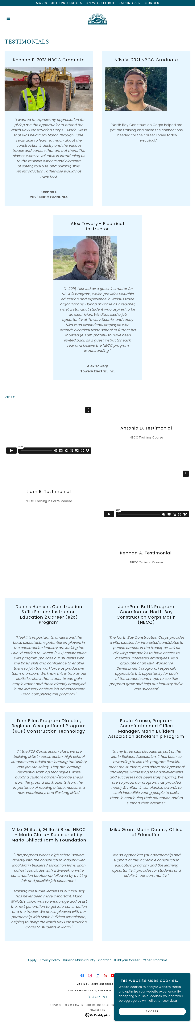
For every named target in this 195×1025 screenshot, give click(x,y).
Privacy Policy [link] (49, 960)
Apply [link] (32, 960)
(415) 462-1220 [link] (97, 997)
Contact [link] (104, 960)
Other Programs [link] (155, 960)
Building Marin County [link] (79, 960)
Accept (152, 1011)
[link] (97, 18)
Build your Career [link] (127, 960)
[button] (18, 18)
